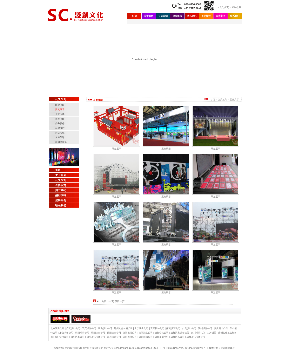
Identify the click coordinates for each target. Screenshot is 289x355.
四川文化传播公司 (95, 336)
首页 (58, 170)
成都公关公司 (162, 332)
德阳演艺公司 (146, 332)
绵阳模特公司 (82, 332)
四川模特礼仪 (198, 332)
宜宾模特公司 (89, 328)
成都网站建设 (228, 348)
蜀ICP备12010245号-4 (196, 348)
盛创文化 (222, 332)
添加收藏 (236, 7)
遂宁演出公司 (141, 328)
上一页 (110, 301)
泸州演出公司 (221, 328)
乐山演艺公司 (66, 332)
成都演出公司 (146, 336)
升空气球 (59, 132)
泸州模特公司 (205, 328)
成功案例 (220, 16)
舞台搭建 (59, 118)
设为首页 (224, 7)
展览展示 (59, 109)
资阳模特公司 (157, 328)
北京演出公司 (57, 328)
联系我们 (234, 16)
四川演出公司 (77, 336)
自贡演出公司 (189, 328)
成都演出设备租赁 (180, 332)
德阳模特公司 (130, 332)
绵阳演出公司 (98, 332)
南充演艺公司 (173, 328)
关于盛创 (148, 16)
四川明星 (211, 332)
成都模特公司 (130, 336)
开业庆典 (59, 114)
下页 (117, 301)
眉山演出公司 (105, 328)
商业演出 (59, 104)
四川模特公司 (62, 336)
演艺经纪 (191, 16)
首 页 (134, 16)
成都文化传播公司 (195, 336)
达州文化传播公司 (123, 328)
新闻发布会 (61, 142)
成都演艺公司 (178, 336)
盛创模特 (206, 16)
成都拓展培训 (162, 336)
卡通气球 (59, 137)
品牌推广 (59, 128)
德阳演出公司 (114, 332)
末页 (122, 301)
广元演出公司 (73, 328)
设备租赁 (177, 16)
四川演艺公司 (114, 336)
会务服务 (59, 123)
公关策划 (163, 16)
